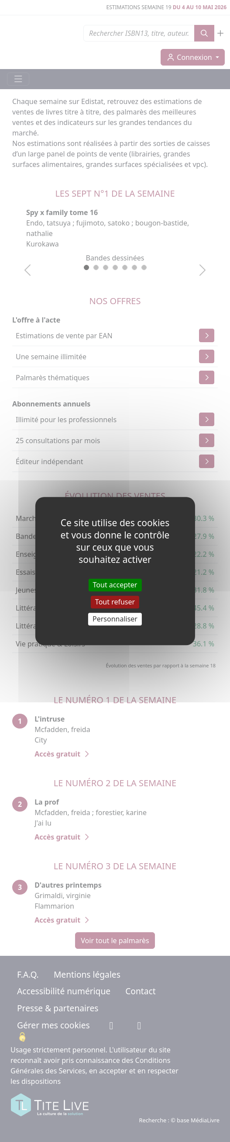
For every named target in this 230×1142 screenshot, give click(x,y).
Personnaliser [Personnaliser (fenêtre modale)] (115, 619)
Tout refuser (115, 602)
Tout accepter (115, 585)
